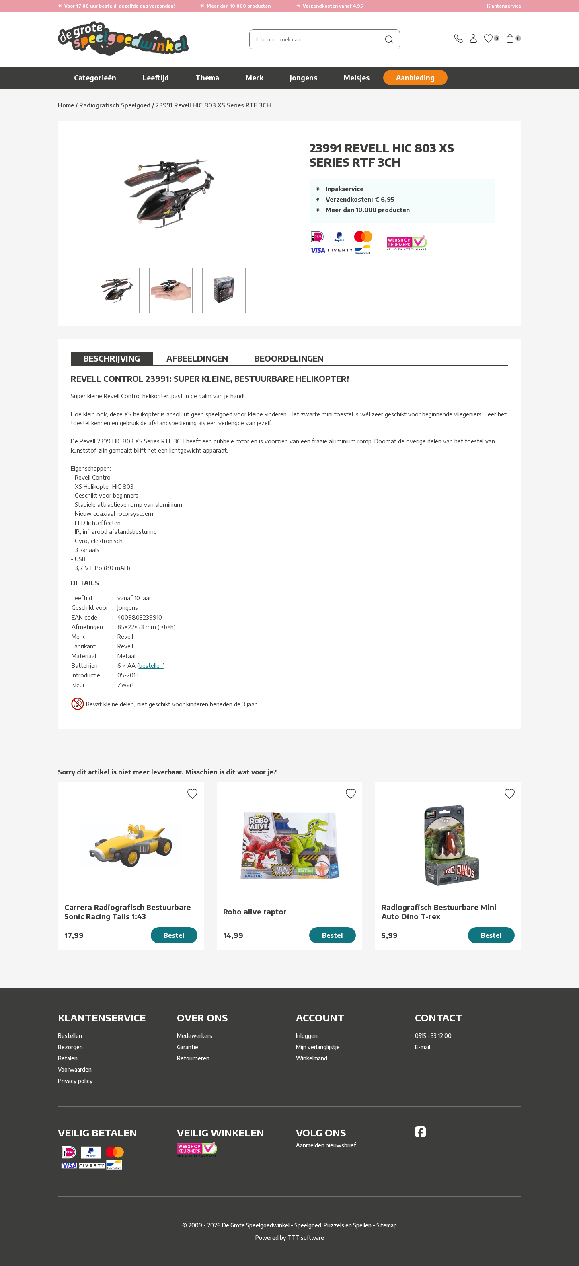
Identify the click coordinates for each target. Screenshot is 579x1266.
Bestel (174, 935)
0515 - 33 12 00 (433, 1035)
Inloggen (307, 1035)
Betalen (68, 1058)
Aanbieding (415, 77)
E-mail (422, 1047)
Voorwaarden (75, 1069)
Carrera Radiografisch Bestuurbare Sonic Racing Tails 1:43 (127, 911)
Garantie (187, 1047)
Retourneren (193, 1058)
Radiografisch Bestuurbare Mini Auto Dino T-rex (439, 911)
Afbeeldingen (197, 358)
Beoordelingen (289, 358)
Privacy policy (75, 1080)
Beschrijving (112, 358)
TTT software (305, 1237)
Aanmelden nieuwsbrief (326, 1145)
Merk (254, 77)
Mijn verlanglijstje (318, 1047)
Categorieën (95, 77)
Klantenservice (504, 5)
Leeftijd (156, 77)
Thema (207, 77)
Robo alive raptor (255, 911)
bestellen (151, 665)
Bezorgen (70, 1047)
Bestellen (70, 1035)
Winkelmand (311, 1058)
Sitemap (386, 1225)
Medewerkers (194, 1035)
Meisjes (357, 77)
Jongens (303, 77)
